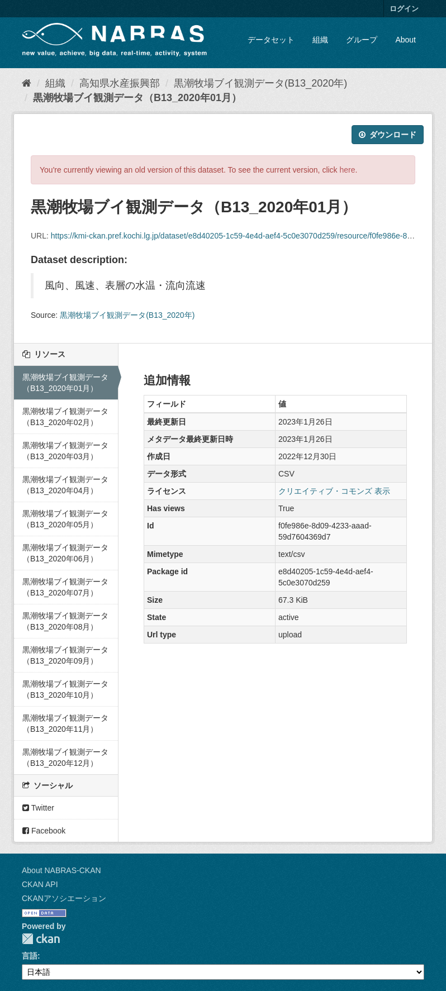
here (347, 169)
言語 (29, 955)
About (405, 39)
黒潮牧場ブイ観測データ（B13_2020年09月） (65, 655)
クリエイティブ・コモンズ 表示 (334, 491)
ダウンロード (387, 134)
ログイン (404, 8)
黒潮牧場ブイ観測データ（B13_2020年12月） (65, 757)
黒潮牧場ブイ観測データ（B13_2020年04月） (65, 485)
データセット (271, 39)
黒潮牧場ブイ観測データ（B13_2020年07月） (65, 587)
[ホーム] (26, 83)
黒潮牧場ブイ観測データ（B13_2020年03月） (65, 451)
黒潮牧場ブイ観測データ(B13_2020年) (260, 83)
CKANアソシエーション (64, 898)
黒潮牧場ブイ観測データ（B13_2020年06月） (65, 553)
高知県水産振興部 (119, 83)
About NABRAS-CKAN (61, 870)
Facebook (43, 830)
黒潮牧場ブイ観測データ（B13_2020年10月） (65, 689)
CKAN (41, 939)
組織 (320, 39)
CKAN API (40, 884)
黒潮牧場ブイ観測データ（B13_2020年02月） (65, 417)
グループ (361, 39)
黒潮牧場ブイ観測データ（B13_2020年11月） (65, 723)
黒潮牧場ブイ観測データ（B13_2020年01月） (137, 97)
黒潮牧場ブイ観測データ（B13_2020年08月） (65, 621)
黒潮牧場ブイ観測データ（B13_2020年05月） (65, 519)
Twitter (38, 807)
